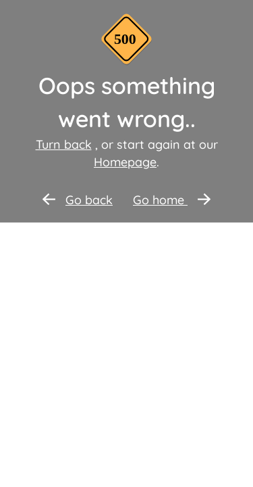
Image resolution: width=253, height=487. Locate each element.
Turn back (64, 144)
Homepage (125, 162)
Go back (78, 200)
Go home (171, 200)
